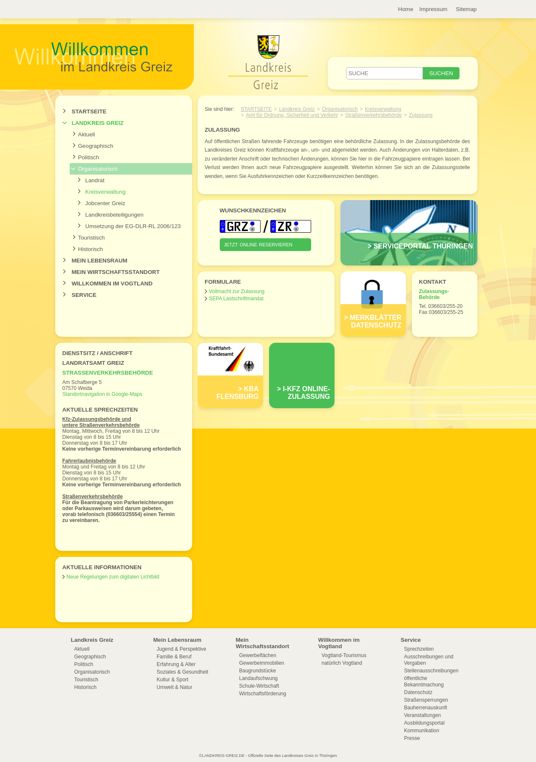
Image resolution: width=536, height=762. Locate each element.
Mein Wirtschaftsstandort (116, 272)
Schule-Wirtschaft (259, 686)
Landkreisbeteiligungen (114, 215)
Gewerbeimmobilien (261, 663)
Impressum (434, 9)
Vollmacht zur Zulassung (237, 291)
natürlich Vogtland (342, 663)
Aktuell (86, 134)
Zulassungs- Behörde (434, 294)
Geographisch (95, 146)
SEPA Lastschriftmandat (236, 299)
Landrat (95, 180)
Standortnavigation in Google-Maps (102, 394)
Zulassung (420, 115)
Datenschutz (418, 692)
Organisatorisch (98, 169)
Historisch (90, 249)
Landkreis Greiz (98, 123)
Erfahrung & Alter (176, 664)
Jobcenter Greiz (105, 203)
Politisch (88, 157)
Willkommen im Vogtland (112, 283)
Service (84, 295)
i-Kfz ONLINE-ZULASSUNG (306, 392)
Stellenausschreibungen (431, 671)
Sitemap (466, 9)
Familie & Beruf (174, 657)
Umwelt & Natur (175, 687)
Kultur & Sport (173, 680)
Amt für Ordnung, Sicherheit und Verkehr (292, 115)
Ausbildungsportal (424, 723)
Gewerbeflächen (257, 655)
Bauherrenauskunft (425, 708)
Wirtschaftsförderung (262, 694)
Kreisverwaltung (105, 192)
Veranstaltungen (422, 715)
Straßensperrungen (426, 700)
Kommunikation (422, 731)
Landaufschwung (258, 678)
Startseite (89, 111)
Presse (412, 738)
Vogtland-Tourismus (344, 655)
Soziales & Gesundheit (182, 672)
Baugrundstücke (257, 671)
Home (406, 9)
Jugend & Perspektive (182, 649)
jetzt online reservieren (258, 244)
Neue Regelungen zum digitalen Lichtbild (113, 577)
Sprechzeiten (419, 649)
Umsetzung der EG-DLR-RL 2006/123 (133, 226)
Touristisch (91, 237)
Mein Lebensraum (100, 260)
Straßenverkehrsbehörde (107, 373)
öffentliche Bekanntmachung (424, 681)
